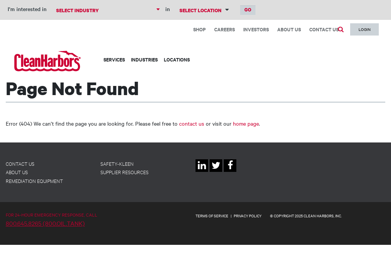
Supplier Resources (124, 171)
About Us (289, 29)
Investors (256, 29)
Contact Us (324, 29)
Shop (199, 29)
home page (246, 123)
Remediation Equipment (34, 180)
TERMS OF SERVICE (212, 215)
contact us (191, 123)
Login (364, 29)
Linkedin (202, 171)
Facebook (230, 171)
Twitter (216, 171)
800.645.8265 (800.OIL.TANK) (45, 223)
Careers (224, 29)
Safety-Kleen (117, 163)
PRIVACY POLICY (248, 215)
